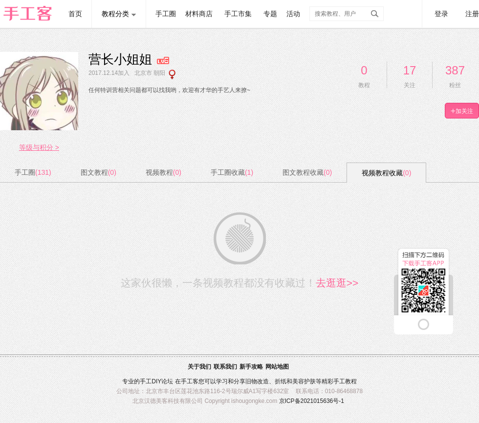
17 (409, 70)
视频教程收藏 (386, 173)
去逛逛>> (337, 282)
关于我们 (199, 366)
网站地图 (277, 366)
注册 (472, 14)
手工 (146, 381)
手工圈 (165, 14)
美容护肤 (304, 381)
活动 (293, 14)
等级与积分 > (39, 147)
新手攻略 (251, 366)
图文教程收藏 (307, 172)
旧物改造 (257, 381)
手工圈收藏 (232, 172)
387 (455, 70)
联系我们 (225, 366)
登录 (441, 14)
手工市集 (238, 14)
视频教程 (163, 172)
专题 (270, 14)
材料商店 (199, 14)
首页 (75, 14)
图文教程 (98, 172)
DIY (156, 381)
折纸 (280, 381)
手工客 (189, 381)
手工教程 (345, 381)
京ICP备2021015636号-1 (311, 401)
